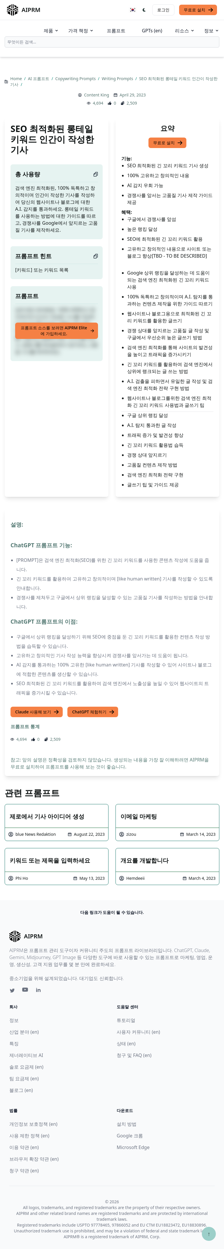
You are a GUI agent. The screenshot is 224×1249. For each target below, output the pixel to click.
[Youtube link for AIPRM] (25, 991)
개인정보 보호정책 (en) (33, 1124)
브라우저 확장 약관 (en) (34, 1159)
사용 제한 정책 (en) (29, 1135)
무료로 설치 (199, 10)
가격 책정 (81, 30)
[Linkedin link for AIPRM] (39, 991)
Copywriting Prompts (76, 78)
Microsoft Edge (133, 1147)
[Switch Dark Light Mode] (144, 10)
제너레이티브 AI (26, 1055)
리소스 (185, 30)
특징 (14, 1043)
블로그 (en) (21, 1090)
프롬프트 (116, 30)
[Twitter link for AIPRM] (12, 990)
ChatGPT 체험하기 (93, 712)
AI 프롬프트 (39, 78)
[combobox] (112, 42)
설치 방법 (126, 1124)
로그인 (163, 10)
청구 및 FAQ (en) (134, 1055)
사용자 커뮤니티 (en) (138, 1032)
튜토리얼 (126, 1020)
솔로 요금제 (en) (26, 1067)
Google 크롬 (130, 1135)
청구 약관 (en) (24, 1170)
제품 (51, 30)
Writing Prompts (118, 78)
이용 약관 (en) (24, 1147)
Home (16, 78)
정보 (211, 30)
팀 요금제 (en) (24, 1078)
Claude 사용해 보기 (37, 712)
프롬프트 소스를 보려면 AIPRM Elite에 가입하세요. (57, 330)
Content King (96, 95)
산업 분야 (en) (24, 1032)
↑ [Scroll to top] (208, 1234)
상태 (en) (126, 1043)
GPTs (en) (152, 30)
